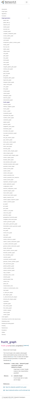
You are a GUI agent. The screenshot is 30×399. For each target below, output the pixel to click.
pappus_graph (6, 122)
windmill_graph (6, 277)
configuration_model (8, 186)
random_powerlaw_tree (8, 175)
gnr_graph (5, 206)
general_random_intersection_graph (11, 246)
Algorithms (4, 13)
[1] (12, 356)
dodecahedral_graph (8, 100)
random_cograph (7, 310)
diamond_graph (6, 97)
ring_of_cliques (6, 272)
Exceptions (4, 330)
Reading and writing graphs (8, 323)
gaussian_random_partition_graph (11, 261)
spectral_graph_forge (8, 279)
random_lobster (6, 170)
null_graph (5, 53)
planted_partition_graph (8, 266)
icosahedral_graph (7, 113)
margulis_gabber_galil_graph (9, 66)
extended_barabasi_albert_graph (10, 164)
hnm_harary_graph (7, 305)
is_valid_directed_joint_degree (10, 296)
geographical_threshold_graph (10, 217)
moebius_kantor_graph (8, 117)
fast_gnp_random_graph (8, 137)
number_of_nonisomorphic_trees (10, 288)
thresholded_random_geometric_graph (12, 226)
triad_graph (5, 290)
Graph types (4, 11)
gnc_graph (5, 208)
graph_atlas (6, 20)
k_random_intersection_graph (10, 243)
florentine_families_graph (9, 252)
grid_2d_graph (6, 73)
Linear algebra (5, 316)
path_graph (5, 55)
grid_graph (5, 75)
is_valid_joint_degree (8, 292)
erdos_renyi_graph (7, 146)
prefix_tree (5, 283)
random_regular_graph (8, 157)
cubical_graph (6, 93)
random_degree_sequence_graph (11, 199)
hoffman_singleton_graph (9, 106)
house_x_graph (6, 111)
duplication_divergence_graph (10, 181)
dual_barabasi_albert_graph (9, 162)
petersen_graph (7, 124)
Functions (4, 15)
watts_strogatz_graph (8, 153)
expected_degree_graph (8, 190)
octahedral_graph (7, 119)
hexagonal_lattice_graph (8, 77)
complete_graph (7, 31)
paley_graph (6, 71)
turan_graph (6, 62)
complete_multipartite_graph (9, 33)
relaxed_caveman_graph (9, 270)
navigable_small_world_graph (10, 219)
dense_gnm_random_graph (9, 142)
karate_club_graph (7, 248)
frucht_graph (6, 102)
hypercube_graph (7, 80)
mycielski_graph (7, 303)
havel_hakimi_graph (7, 192)
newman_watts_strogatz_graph (10, 150)
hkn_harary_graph (7, 308)
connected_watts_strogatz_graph (10, 155)
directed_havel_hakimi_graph (10, 195)
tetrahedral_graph (7, 128)
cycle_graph (6, 40)
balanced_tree (6, 24)
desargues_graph (7, 95)
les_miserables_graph (8, 254)
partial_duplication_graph (9, 184)
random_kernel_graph (8, 168)
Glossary (4, 334)
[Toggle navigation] (27, 2)
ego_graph (5, 235)
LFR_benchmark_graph (8, 263)
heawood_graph (7, 104)
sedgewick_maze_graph (8, 126)
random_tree (6, 281)
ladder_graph (6, 49)
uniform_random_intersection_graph (11, 241)
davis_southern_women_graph (10, 250)
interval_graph (6, 312)
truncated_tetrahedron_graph (10, 133)
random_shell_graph (8, 173)
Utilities (3, 332)
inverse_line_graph (7, 232)
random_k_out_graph (8, 210)
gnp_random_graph (7, 139)
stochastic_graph (7, 237)
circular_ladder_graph (8, 35)
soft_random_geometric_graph (10, 223)
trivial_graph (6, 60)
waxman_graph (6, 228)
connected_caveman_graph (9, 259)
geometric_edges (7, 215)
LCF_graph (5, 86)
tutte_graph (5, 135)
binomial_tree (6, 29)
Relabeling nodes (6, 321)
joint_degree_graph (7, 294)
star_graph (5, 58)
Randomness (5, 327)
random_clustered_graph (9, 201)
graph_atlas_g (6, 22)
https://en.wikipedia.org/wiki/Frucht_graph (16, 387)
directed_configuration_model (10, 188)
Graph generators (6, 18)
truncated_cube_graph (8, 131)
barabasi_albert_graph (8, 159)
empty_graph (6, 44)
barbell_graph (6, 27)
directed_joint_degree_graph (9, 299)
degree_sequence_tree (8, 197)
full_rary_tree (6, 46)
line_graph (5, 230)
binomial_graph (6, 148)
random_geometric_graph (9, 221)
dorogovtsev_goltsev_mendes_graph (11, 42)
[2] (10, 360)
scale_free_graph (7, 212)
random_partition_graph (8, 268)
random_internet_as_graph (9, 239)
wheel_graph (6, 64)
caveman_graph (7, 257)
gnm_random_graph (8, 144)
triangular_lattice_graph (8, 82)
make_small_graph (7, 84)
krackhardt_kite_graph (8, 115)
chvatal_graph (6, 91)
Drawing (3, 325)
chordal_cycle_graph (8, 69)
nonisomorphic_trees (8, 285)
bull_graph (5, 88)
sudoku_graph (6, 314)
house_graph (6, 108)
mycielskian (6, 301)
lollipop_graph (6, 51)
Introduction (4, 9)
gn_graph (5, 204)
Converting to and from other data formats (11, 319)
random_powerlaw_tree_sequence (11, 177)
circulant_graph (6, 38)
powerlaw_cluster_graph (8, 166)
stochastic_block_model (8, 274)
